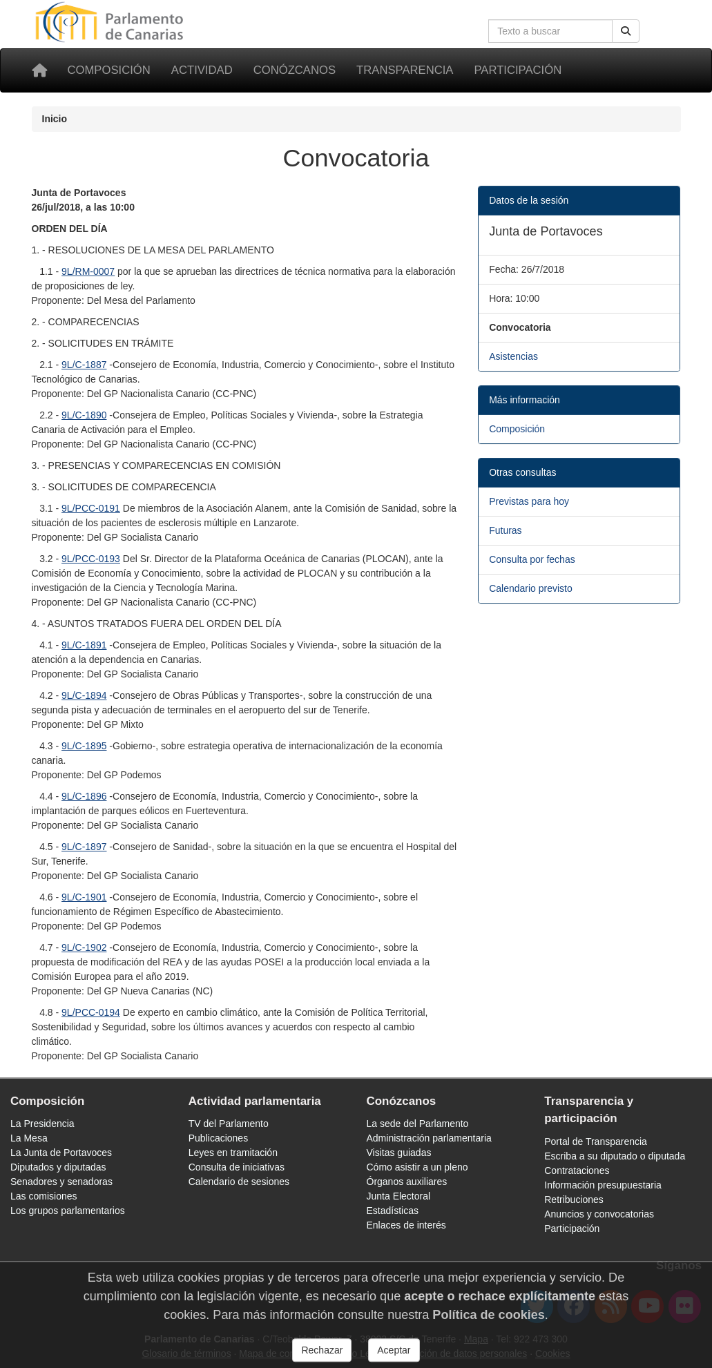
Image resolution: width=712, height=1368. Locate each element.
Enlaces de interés (406, 1225)
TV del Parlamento (229, 1123)
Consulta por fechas (532, 559)
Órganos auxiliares (407, 1181)
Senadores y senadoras (61, 1181)
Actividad (202, 70)
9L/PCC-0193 (90, 558)
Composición (109, 70)
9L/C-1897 (83, 846)
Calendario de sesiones (239, 1181)
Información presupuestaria (603, 1185)
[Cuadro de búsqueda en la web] (550, 31)
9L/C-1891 (83, 645)
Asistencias (513, 356)
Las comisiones (43, 1196)
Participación (517, 70)
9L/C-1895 (83, 745)
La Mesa (29, 1138)
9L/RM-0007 (88, 271)
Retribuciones (574, 1199)
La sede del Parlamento (418, 1123)
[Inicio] (39, 70)
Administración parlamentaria (429, 1138)
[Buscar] (625, 31)
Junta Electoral (399, 1196)
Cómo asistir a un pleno (417, 1167)
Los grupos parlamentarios (67, 1210)
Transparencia (404, 70)
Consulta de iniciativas (237, 1167)
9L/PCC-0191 (90, 508)
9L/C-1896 (83, 796)
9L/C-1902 (83, 947)
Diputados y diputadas (58, 1167)
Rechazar (322, 1356)
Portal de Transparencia (595, 1141)
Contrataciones (576, 1170)
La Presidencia (42, 1123)
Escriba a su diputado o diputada (614, 1156)
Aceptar (393, 1356)
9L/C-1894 (83, 695)
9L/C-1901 (83, 897)
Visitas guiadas (399, 1152)
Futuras (505, 530)
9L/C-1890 (83, 415)
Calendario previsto (531, 588)
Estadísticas (392, 1210)
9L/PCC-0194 (90, 1012)
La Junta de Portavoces (61, 1152)
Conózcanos (294, 70)
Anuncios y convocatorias (599, 1214)
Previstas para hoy (529, 501)
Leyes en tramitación (233, 1152)
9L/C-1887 (83, 364)
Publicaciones (218, 1138)
